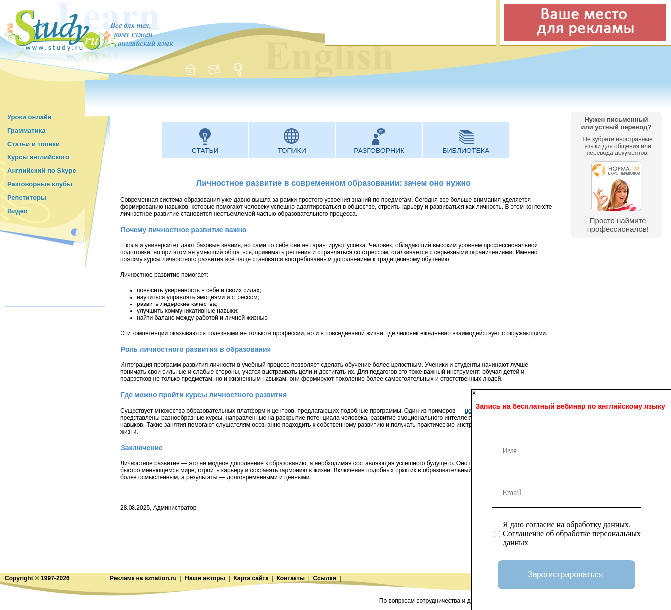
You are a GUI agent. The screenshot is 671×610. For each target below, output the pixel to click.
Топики (292, 150)
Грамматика (26, 130)
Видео (17, 211)
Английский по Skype (41, 170)
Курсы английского (38, 157)
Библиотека (465, 150)
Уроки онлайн (29, 117)
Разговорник (379, 150)
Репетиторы (26, 197)
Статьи (205, 150)
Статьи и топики (33, 144)
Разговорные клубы (39, 184)
